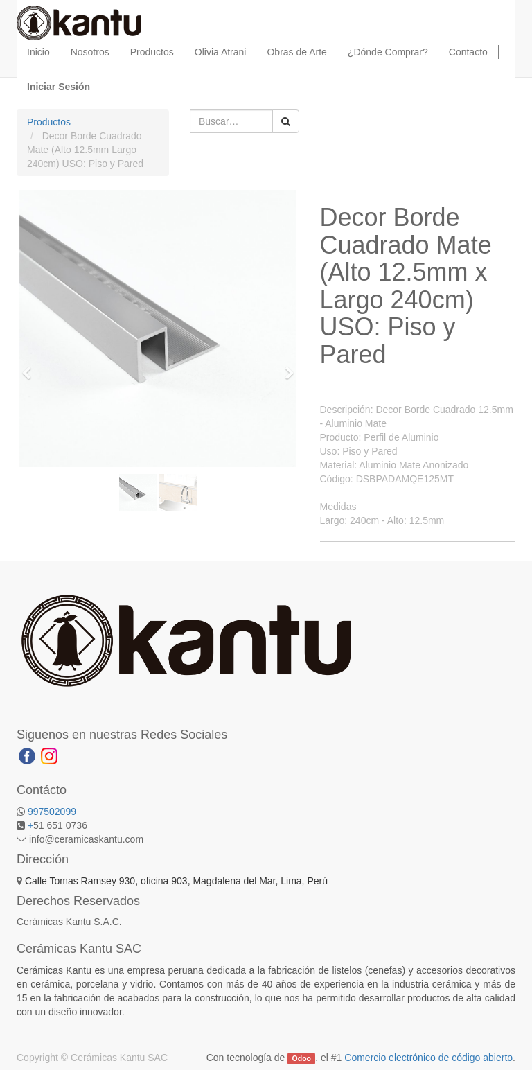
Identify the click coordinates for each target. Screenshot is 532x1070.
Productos (49, 122)
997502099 (52, 811)
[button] (31, 366)
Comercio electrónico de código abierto (428, 1057)
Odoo (301, 1058)
